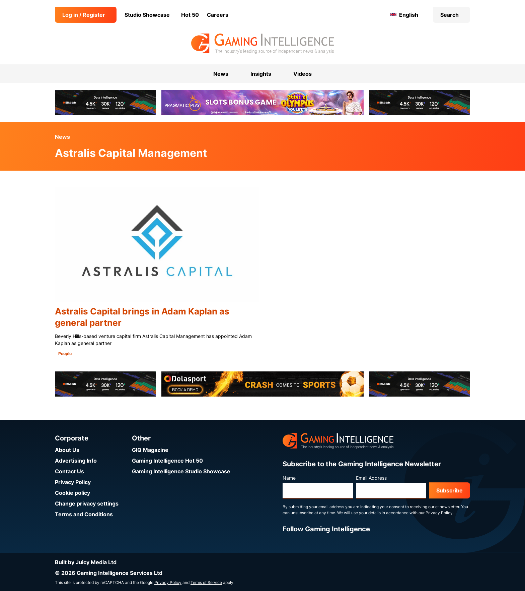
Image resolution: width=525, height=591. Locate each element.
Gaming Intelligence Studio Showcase (181, 471)
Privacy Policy (73, 482)
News (62, 136)
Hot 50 (190, 14)
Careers (217, 14)
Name (289, 478)
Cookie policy (72, 492)
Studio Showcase (147, 14)
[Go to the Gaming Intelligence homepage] (262, 44)
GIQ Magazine (150, 450)
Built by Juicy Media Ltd (86, 562)
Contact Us (69, 471)
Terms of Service (206, 582)
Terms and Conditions (84, 514)
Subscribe (449, 490)
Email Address (371, 478)
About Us (67, 450)
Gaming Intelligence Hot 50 (167, 460)
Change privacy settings (87, 503)
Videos (302, 73)
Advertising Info (76, 460)
